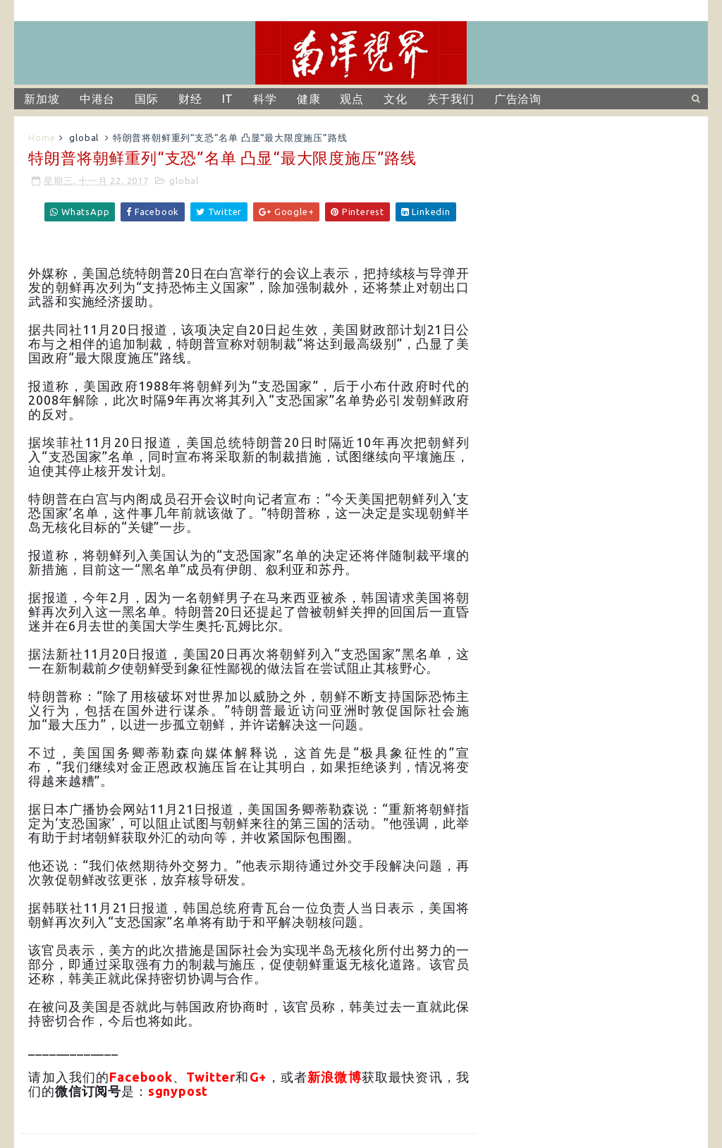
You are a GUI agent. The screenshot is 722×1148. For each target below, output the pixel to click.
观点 (352, 98)
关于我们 (451, 98)
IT (228, 98)
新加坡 (41, 98)
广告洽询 (518, 98)
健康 (309, 98)
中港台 (97, 98)
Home (41, 137)
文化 (396, 98)
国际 (147, 98)
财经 (190, 98)
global (84, 137)
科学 (265, 98)
